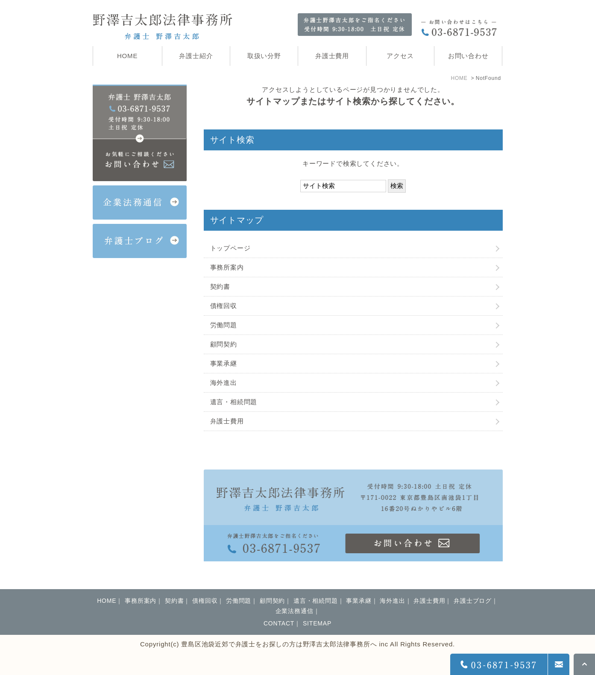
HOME (459, 78)
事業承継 (223, 363)
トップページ (230, 248)
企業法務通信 (295, 611)
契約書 (220, 286)
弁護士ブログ (473, 600)
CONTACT (279, 623)
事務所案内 (227, 267)
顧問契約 (223, 344)
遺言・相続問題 (234, 401)
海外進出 (223, 382)
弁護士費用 (227, 421)
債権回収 (223, 305)
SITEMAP (317, 623)
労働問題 (223, 325)
